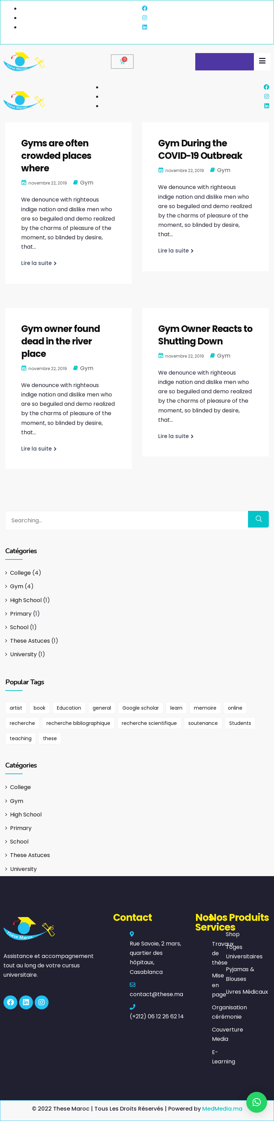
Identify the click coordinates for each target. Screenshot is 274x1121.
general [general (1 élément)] (102, 707)
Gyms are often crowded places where (56, 155)
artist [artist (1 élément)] (16, 707)
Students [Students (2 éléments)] (240, 723)
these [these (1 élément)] (50, 738)
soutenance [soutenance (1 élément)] (203, 723)
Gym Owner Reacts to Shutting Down (205, 335)
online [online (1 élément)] (235, 707)
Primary (21, 614)
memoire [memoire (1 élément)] (205, 707)
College (20, 573)
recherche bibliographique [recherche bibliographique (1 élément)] (78, 723)
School (19, 627)
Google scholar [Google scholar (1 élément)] (140, 707)
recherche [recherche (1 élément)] (22, 723)
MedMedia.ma (222, 1109)
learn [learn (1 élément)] (176, 707)
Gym (86, 183)
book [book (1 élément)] (39, 707)
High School (26, 600)
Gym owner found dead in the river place (60, 341)
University (23, 654)
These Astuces (30, 641)
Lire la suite (36, 263)
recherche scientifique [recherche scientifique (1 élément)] (149, 723)
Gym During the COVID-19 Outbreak (200, 149)
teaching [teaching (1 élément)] (21, 738)
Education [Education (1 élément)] (69, 707)
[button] (256, 1102)
